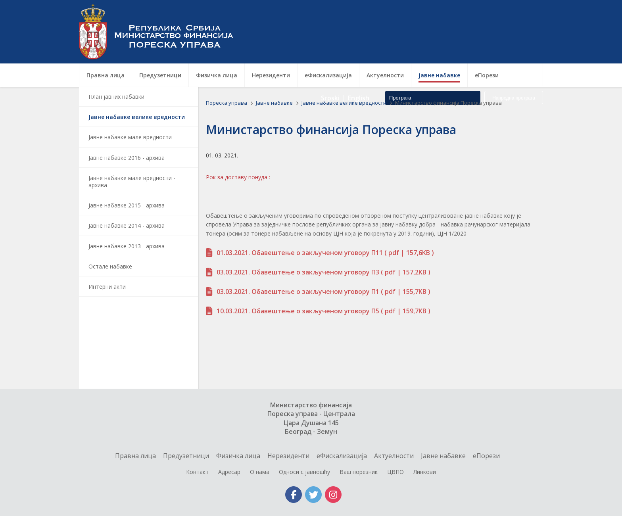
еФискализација (342, 455)
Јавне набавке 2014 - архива (126, 225)
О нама (259, 472)
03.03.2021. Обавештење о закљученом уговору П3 (298, 272)
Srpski (330, 43)
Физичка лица (238, 455)
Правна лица (135, 455)
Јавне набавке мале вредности (130, 137)
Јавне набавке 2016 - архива (126, 157)
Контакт (197, 472)
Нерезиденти (288, 455)
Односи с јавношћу (304, 472)
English (358, 43)
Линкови (424, 472)
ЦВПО (395, 472)
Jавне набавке (275, 102)
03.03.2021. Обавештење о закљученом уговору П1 (298, 291)
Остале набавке (110, 266)
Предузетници (186, 455)
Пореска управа (160, 31)
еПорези (486, 455)
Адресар (229, 472)
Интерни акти (107, 286)
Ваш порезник (359, 472)
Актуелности (394, 455)
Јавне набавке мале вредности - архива (131, 181)
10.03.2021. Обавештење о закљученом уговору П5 (298, 311)
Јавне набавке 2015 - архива (126, 205)
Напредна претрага (513, 43)
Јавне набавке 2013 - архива (126, 246)
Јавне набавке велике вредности (136, 117)
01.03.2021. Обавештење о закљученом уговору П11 (300, 252)
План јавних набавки (116, 96)
